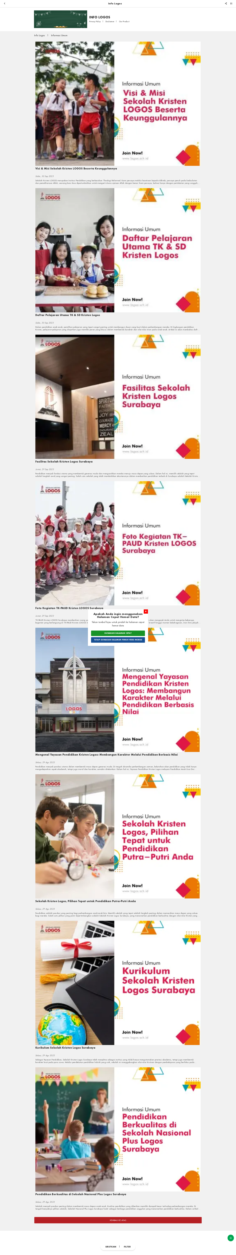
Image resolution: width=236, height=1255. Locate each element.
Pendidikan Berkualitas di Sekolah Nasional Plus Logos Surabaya (80, 1194)
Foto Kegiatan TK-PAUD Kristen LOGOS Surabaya (69, 608)
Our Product (124, 21)
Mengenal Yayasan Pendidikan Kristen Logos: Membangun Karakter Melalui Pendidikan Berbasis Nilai (106, 754)
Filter (127, 1246)
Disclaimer (110, 21)
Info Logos (39, 35)
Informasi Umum (59, 35)
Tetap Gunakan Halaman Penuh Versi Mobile (118, 640)
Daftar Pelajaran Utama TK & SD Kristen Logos (67, 315)
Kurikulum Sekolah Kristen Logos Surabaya (65, 1047)
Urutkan (110, 1246)
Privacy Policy (95, 21)
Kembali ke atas (118, 1220)
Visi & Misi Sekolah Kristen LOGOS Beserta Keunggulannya (76, 168)
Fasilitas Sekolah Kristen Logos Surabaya (64, 461)
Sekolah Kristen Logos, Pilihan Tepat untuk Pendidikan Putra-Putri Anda (85, 901)
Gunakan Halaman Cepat (118, 633)
